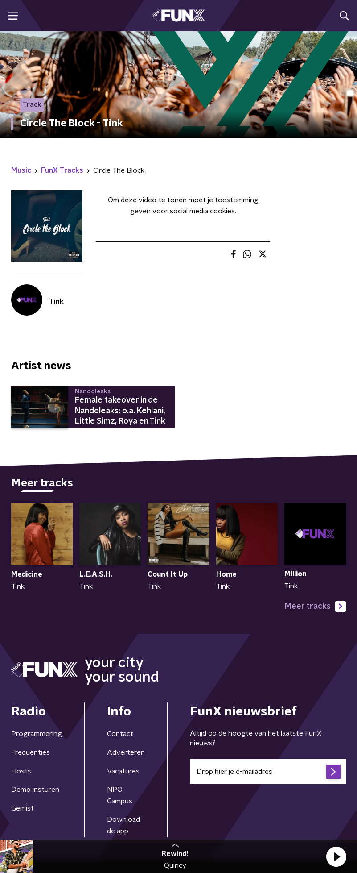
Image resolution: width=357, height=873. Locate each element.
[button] (336, 856)
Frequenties (30, 752)
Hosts (21, 771)
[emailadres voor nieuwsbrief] (268, 771)
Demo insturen (35, 789)
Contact (120, 733)
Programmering (36, 733)
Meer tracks (315, 606)
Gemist (22, 808)
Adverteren (126, 752)
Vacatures (123, 771)
